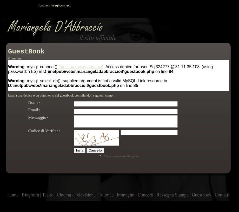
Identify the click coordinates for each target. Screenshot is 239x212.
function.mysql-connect (55, 5)
